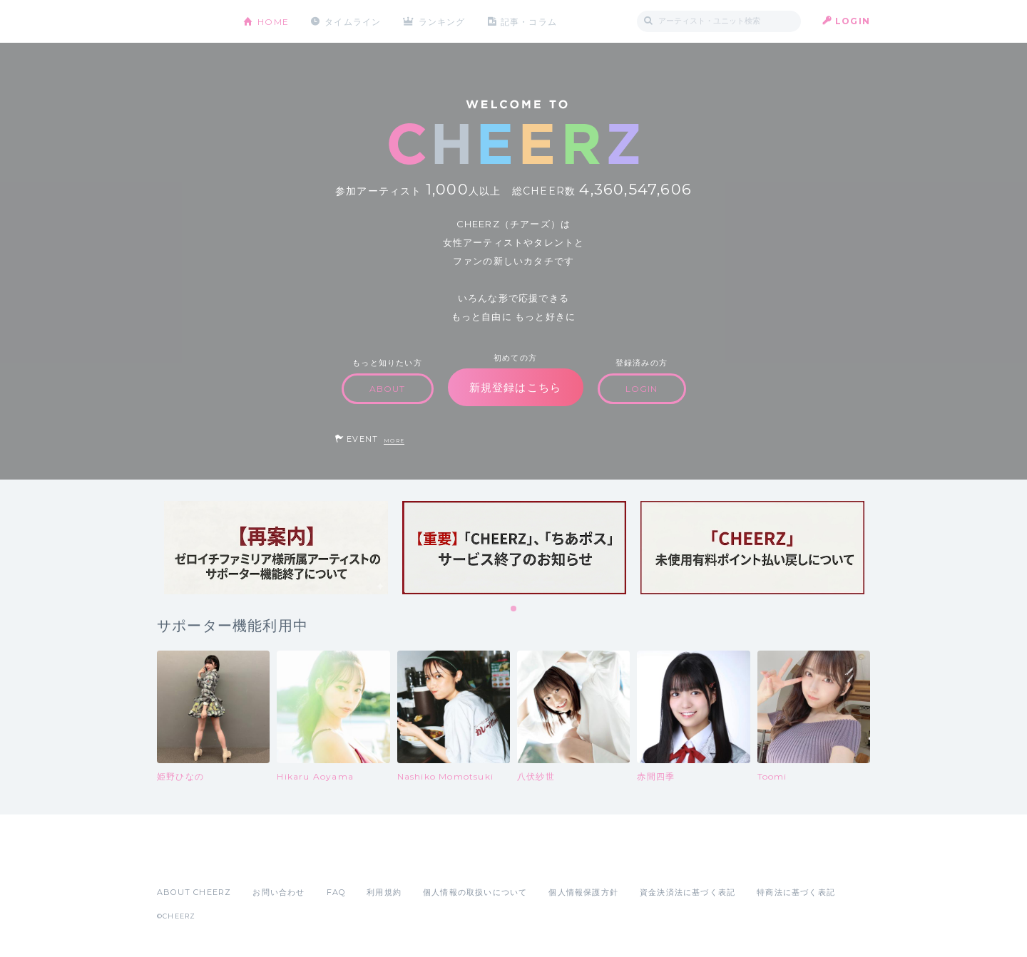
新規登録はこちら (515, 387)
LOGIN (852, 21)
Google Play (265, 860)
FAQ (336, 892)
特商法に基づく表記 (796, 892)
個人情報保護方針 (583, 892)
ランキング (442, 21)
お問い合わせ (278, 892)
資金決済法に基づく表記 (687, 892)
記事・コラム (529, 21)
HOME (273, 21)
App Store (190, 860)
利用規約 (384, 892)
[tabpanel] (276, 547)
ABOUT (387, 388)
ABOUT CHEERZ (194, 892)
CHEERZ (189, 22)
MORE (394, 441)
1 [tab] (514, 609)
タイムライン (353, 21)
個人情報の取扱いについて (475, 892)
